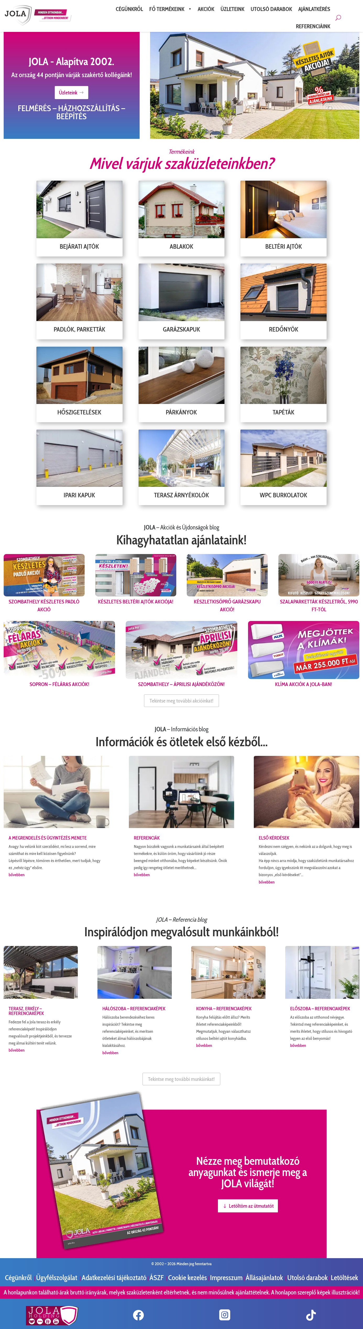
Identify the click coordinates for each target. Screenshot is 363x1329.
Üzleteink (68, 92)
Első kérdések (274, 838)
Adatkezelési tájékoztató (114, 1277)
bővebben (17, 874)
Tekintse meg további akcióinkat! (181, 701)
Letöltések (344, 1277)
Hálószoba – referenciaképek (133, 1009)
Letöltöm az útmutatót (251, 1206)
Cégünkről (19, 1277)
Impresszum (226, 1277)
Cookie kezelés (187, 1277)
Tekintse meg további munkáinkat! (181, 1079)
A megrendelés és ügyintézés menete (48, 838)
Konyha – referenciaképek (223, 1009)
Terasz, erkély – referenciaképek (26, 1011)
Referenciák (147, 838)
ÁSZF (157, 1277)
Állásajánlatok (265, 1277)
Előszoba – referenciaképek (320, 1009)
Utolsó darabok (307, 1277)
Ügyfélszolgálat (57, 1277)
